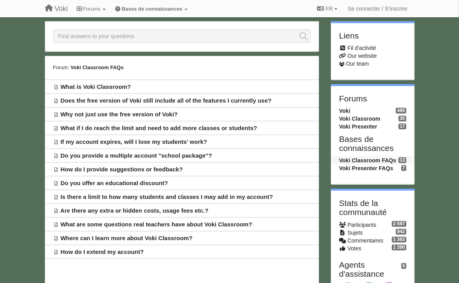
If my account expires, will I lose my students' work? (134, 141)
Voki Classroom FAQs (97, 67)
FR (327, 9)
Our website (362, 56)
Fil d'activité (361, 48)
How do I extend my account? (102, 251)
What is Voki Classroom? (96, 86)
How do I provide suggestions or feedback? (122, 169)
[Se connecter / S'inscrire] (377, 8)
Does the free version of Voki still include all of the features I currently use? (166, 100)
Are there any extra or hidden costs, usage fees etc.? (134, 210)
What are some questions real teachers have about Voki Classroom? (156, 224)
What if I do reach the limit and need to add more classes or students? (159, 128)
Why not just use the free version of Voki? (119, 114)
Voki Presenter (358, 126)
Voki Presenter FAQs (366, 168)
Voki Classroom (359, 119)
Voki (344, 111)
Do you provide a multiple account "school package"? (136, 155)
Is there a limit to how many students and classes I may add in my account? (167, 196)
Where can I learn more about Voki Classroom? (127, 238)
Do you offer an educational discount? (114, 183)
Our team (357, 64)
